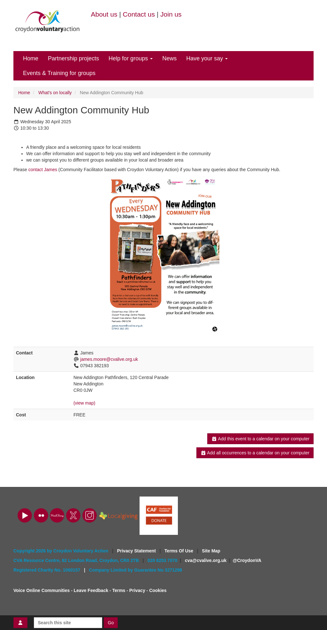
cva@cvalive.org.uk (205, 560)
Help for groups (131, 58)
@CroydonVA (247, 560)
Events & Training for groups (59, 73)
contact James (42, 169)
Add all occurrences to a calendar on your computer (255, 452)
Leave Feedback (91, 590)
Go (111, 622)
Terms (118, 590)
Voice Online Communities (41, 590)
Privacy (137, 590)
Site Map (211, 550)
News (169, 58)
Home (30, 58)
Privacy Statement (137, 550)
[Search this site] (68, 622)
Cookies (157, 590)
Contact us (139, 14)
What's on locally (55, 92)
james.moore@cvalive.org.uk (109, 359)
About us (104, 14)
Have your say (207, 58)
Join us (171, 14)
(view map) (84, 403)
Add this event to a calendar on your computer (260, 438)
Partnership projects (73, 58)
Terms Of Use (179, 550)
